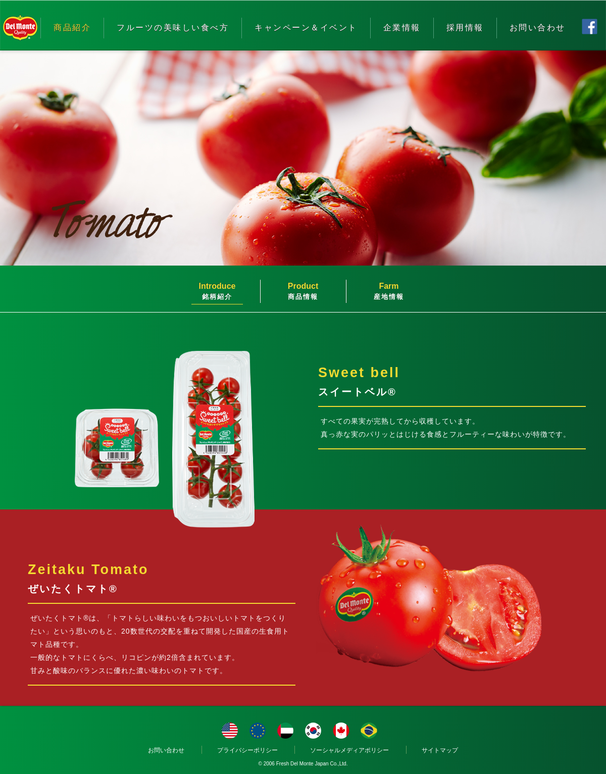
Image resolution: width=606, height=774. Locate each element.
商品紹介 (72, 27)
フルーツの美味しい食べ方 (173, 27)
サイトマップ (440, 750)
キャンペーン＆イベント (306, 27)
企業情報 (402, 27)
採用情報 (465, 27)
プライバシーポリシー (247, 750)
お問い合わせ (538, 27)
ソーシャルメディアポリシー (349, 750)
